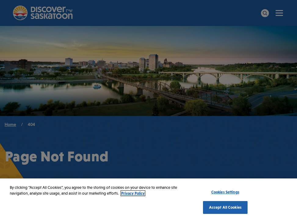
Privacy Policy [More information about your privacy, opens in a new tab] (133, 193)
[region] (148, 199)
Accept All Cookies (225, 207)
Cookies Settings (225, 192)
